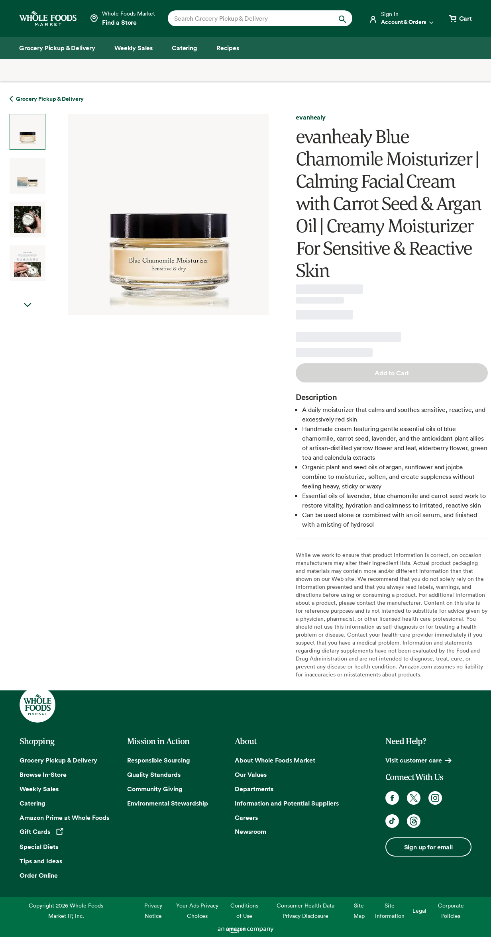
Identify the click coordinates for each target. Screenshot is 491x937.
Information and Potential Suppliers (287, 803)
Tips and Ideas (41, 861)
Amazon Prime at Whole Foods (64, 817)
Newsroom (250, 831)
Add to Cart (392, 373)
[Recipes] (227, 48)
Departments (254, 788)
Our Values (251, 774)
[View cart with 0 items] (460, 18)
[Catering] (184, 48)
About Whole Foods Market (275, 760)
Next (27, 305)
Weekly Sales (39, 788)
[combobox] (251, 18)
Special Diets (39, 846)
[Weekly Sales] (133, 48)
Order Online (39, 875)
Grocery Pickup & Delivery (58, 760)
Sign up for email (428, 847)
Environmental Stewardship (167, 803)
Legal (419, 910)
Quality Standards (154, 774)
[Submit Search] (342, 18)
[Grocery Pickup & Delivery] (57, 48)
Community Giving (155, 788)
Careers (246, 817)
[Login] (401, 18)
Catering (32, 803)
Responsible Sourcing (158, 760)
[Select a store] (122, 18)
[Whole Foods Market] (48, 18)
